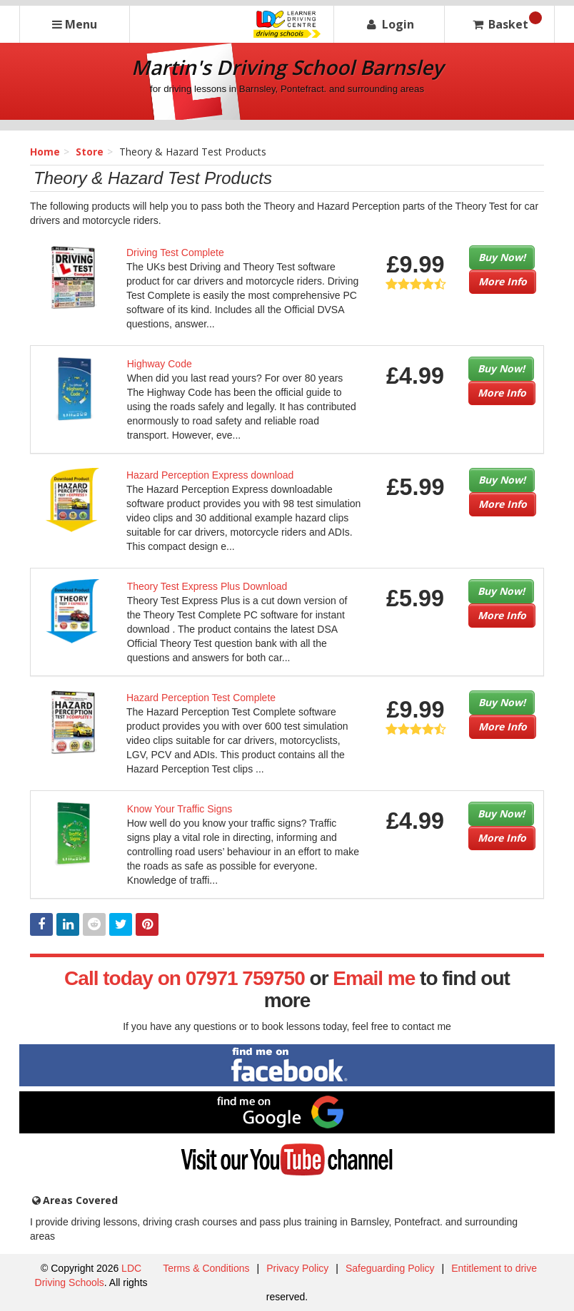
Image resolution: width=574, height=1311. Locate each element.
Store (90, 151)
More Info (502, 281)
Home (45, 151)
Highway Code (159, 363)
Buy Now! (501, 257)
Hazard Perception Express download (209, 475)
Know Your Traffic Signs (180, 809)
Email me (374, 978)
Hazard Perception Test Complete (201, 697)
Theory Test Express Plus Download (207, 586)
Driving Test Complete (175, 252)
